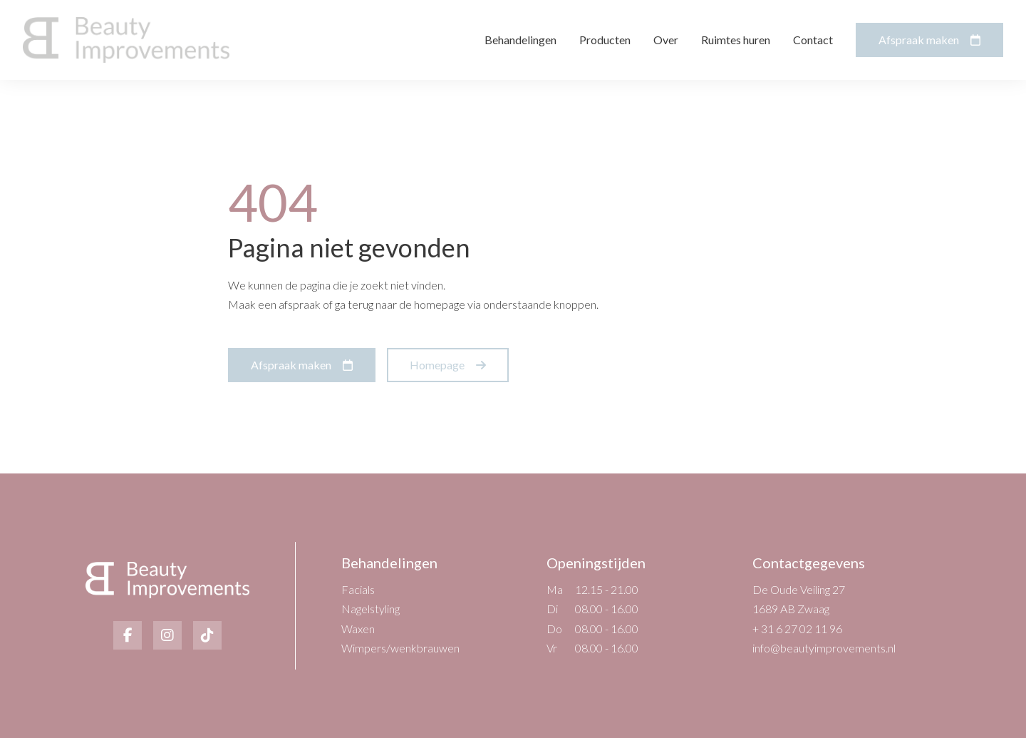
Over (665, 39)
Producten (605, 39)
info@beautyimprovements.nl (824, 648)
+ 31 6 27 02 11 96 (797, 628)
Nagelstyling (370, 608)
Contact (813, 39)
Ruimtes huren (735, 39)
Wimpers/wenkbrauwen (400, 648)
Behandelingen (520, 39)
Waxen (358, 628)
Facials (358, 589)
